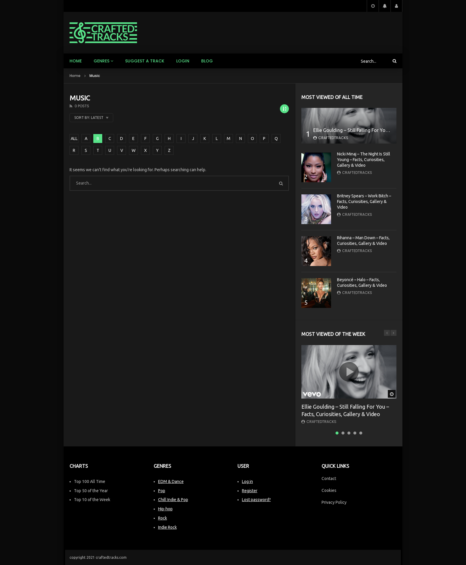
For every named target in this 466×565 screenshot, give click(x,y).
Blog (207, 61)
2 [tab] (342, 433)
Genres (101, 61)
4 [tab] (354, 433)
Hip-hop (165, 508)
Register (249, 490)
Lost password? (256, 499)
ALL (74, 138)
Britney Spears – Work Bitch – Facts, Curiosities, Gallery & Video (364, 201)
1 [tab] (337, 433)
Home (76, 61)
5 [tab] (360, 433)
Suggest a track (144, 61)
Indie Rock (167, 527)
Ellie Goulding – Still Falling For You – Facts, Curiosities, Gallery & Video (389, 130)
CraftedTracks (333, 137)
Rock (162, 518)
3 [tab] (348, 433)
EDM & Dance (171, 481)
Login (182, 61)
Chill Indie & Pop (173, 499)
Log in (247, 481)
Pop (161, 490)
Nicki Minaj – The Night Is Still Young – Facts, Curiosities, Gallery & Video (363, 160)
